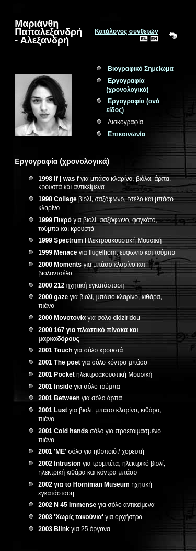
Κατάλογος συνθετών (126, 31)
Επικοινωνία (126, 134)
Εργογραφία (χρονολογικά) (127, 85)
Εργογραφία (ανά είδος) (132, 105)
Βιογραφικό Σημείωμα (140, 68)
